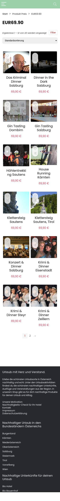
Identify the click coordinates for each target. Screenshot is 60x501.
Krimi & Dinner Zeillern (43, 315)
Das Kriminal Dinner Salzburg (16, 81)
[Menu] (4, 4)
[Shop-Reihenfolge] (30, 40)
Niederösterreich (11, 442)
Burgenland (8, 433)
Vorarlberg (8, 464)
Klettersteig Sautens (16, 220)
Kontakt (6, 407)
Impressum (8, 410)
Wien (5, 469)
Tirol (4, 460)
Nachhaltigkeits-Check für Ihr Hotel (21, 404)
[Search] (55, 4)
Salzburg (7, 451)
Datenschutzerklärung (14, 413)
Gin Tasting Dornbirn (16, 128)
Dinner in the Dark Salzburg (44, 81)
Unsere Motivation (12, 402)
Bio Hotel (7, 486)
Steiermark (8, 455)
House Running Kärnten (43, 173)
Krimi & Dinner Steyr (16, 313)
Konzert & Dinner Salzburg (16, 266)
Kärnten (6, 438)
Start (5, 13)
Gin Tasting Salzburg (44, 128)
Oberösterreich (10, 447)
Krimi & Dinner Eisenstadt (44, 266)
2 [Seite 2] (30, 336)
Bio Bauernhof (10, 490)
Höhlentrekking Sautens (16, 172)
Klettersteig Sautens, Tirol (43, 220)
